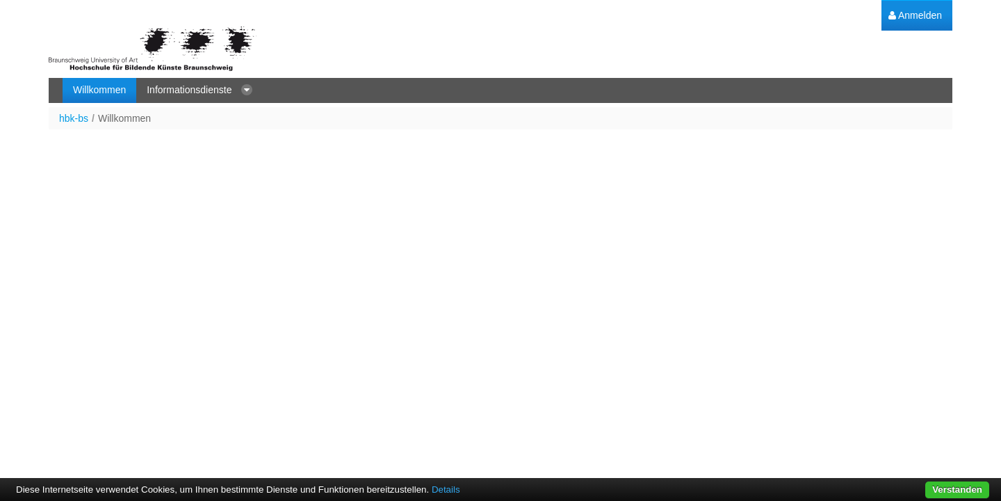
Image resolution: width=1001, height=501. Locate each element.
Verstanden (957, 489)
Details (446, 489)
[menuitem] (915, 16)
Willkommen (124, 118)
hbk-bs (73, 118)
